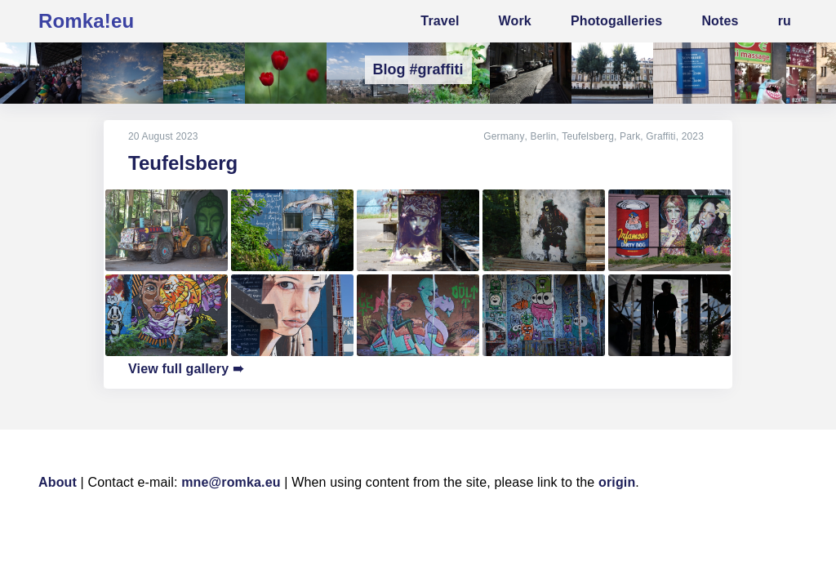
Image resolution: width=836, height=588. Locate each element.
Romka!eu (86, 21)
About (57, 482)
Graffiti (660, 136)
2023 (693, 136)
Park (630, 136)
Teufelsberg (588, 136)
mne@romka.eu (231, 482)
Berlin (544, 136)
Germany (504, 136)
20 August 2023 (163, 136)
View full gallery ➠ (185, 369)
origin (616, 482)
